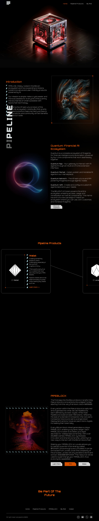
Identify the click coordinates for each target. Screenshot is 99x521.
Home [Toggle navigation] (65, 4)
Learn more (34, 287)
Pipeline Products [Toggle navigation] (76, 4)
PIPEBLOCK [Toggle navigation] (53, 509)
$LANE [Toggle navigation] (89, 4)
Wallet (15, 280)
